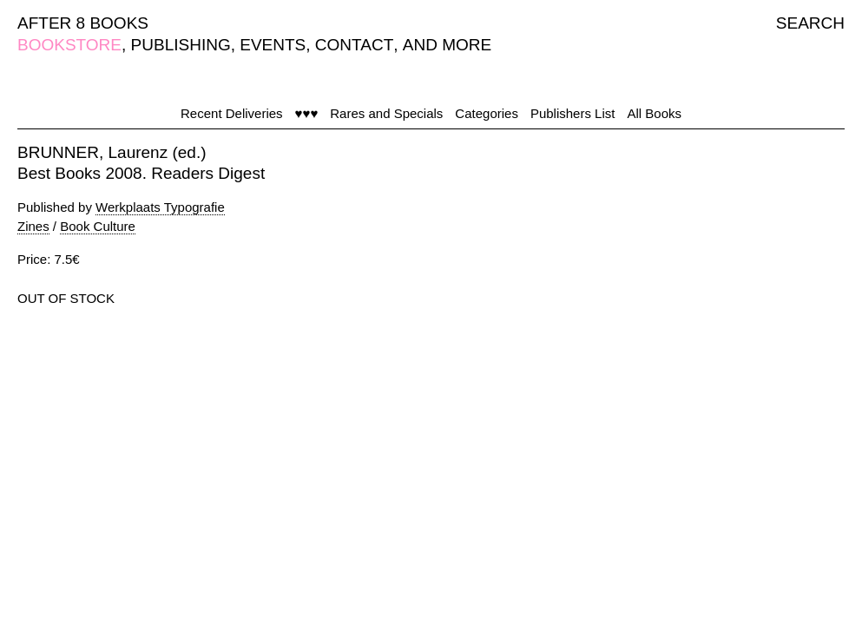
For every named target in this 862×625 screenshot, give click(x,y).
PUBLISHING (181, 45)
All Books (654, 113)
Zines (33, 226)
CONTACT (354, 45)
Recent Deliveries (232, 113)
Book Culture (97, 226)
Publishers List (572, 113)
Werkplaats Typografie (160, 207)
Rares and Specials (386, 113)
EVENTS (273, 45)
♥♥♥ (307, 113)
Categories (486, 113)
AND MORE (447, 45)
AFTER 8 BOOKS (82, 23)
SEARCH (810, 23)
